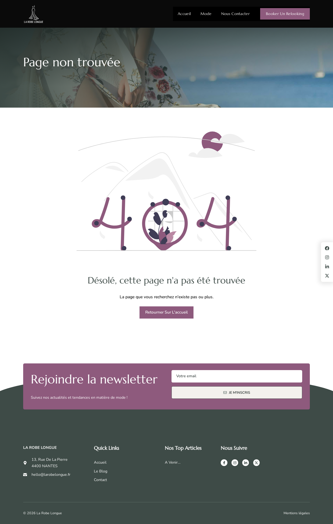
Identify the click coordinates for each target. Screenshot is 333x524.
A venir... (173, 462)
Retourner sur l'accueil (166, 312)
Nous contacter (235, 13)
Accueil (184, 13)
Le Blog (100, 471)
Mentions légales (297, 513)
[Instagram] (234, 462)
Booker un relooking (285, 13)
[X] (256, 462)
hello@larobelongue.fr (51, 474)
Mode (205, 13)
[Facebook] (224, 462)
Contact (100, 479)
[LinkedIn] (245, 462)
